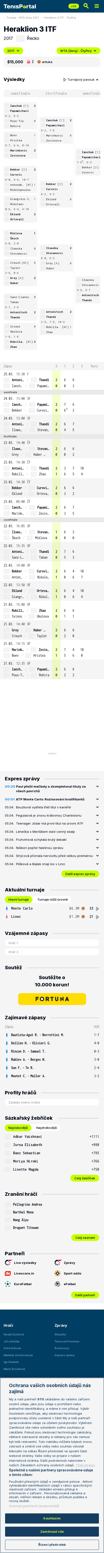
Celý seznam (85, 1238)
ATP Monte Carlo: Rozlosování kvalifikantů (50, 799)
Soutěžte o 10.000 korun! (52, 981)
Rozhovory (62, 1348)
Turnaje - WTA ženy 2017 (23, 17)
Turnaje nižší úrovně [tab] (52, 899)
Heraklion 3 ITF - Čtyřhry (60, 17)
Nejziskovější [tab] (18, 1128)
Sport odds (68, 1273)
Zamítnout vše (52, 1531)
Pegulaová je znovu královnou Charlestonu (48, 815)
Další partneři (85, 1295)
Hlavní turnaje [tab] (18, 899)
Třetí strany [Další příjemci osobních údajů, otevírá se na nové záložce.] (85, 1465)
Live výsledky (20, 1263)
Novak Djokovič (14, 1334)
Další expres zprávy (80, 874)
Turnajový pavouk (81, 79)
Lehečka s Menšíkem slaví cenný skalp (45, 831)
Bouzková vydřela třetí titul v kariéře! (43, 807)
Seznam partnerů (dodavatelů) (34, 1506)
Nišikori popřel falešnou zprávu (39, 848)
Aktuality (60, 1334)
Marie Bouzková (14, 1369)
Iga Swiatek (11, 1362)
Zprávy (65, 1263)
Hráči (8, 1325)
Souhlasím (52, 1518)
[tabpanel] (52, 912)
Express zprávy (65, 1355)
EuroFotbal (18, 1284)
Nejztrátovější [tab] (46, 1128)
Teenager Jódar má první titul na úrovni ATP (49, 823)
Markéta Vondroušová (18, 1355)
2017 (13, 51)
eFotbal (65, 1284)
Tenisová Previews (67, 1341)
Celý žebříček (84, 1178)
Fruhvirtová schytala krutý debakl (41, 839)
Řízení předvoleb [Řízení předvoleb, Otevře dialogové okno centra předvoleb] (52, 1544)
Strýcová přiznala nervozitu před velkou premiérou (54, 856)
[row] (52, 380)
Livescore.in (19, 1273)
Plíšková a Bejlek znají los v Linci (40, 864)
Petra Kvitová (12, 1348)
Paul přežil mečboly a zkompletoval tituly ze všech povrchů (51, 788)
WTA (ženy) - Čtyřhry (78, 51)
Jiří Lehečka (11, 1341)
